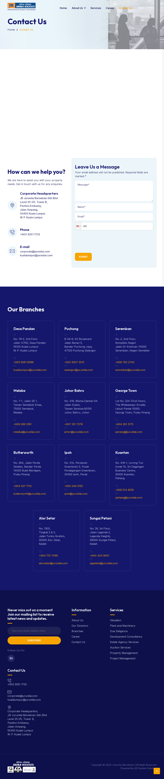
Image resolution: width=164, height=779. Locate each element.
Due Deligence (119, 631)
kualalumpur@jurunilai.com (36, 255)
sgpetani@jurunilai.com (104, 563)
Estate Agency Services (124, 642)
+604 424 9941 (99, 555)
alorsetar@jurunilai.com (53, 563)
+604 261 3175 (124, 424)
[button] (78, 226)
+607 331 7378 (73, 424)
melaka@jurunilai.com (26, 431)
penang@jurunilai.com (128, 431)
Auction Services (120, 647)
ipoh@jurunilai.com (75, 493)
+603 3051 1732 (30, 234)
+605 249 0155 (73, 486)
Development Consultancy (126, 636)
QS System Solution (145, 768)
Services (95, 8)
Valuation (115, 620)
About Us (77, 8)
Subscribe (34, 640)
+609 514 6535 (124, 489)
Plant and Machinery (122, 625)
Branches (77, 631)
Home (63, 8)
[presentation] (99, 240)
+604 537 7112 (22, 486)
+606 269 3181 (22, 424)
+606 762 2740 (124, 362)
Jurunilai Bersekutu (123, 764)
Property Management (124, 653)
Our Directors (80, 625)
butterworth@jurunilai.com (29, 493)
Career (110, 8)
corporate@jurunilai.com (35, 251)
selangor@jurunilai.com (78, 369)
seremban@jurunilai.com (130, 369)
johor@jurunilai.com (76, 431)
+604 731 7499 (48, 555)
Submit (83, 256)
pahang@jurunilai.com (128, 497)
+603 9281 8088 (23, 362)
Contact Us (125, 8)
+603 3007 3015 (74, 362)
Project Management (122, 658)
